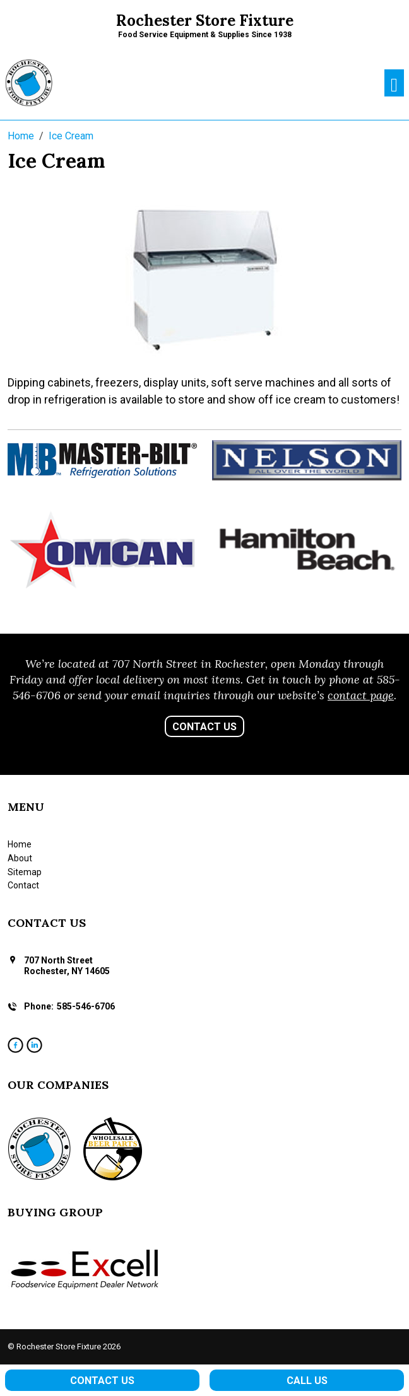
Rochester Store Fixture (204, 20)
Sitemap (25, 872)
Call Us (307, 1381)
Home (20, 844)
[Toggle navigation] (394, 82)
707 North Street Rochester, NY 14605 (67, 965)
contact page (361, 695)
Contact (23, 885)
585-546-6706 (86, 1006)
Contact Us (204, 727)
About (20, 858)
